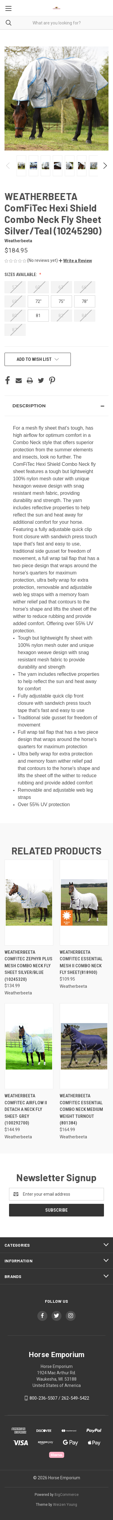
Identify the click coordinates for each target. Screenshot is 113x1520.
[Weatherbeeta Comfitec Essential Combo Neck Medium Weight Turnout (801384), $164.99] (84, 1046)
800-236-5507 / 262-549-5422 (59, 1398)
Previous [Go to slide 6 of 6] (8, 166)
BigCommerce (67, 1495)
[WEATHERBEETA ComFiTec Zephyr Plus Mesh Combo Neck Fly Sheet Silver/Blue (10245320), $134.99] (29, 902)
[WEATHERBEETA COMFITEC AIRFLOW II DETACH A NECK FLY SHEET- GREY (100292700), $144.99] (29, 1046)
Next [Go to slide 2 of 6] (104, 166)
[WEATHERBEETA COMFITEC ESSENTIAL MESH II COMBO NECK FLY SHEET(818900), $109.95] (84, 902)
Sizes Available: (21, 274)
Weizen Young (65, 1505)
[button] (75, 260)
